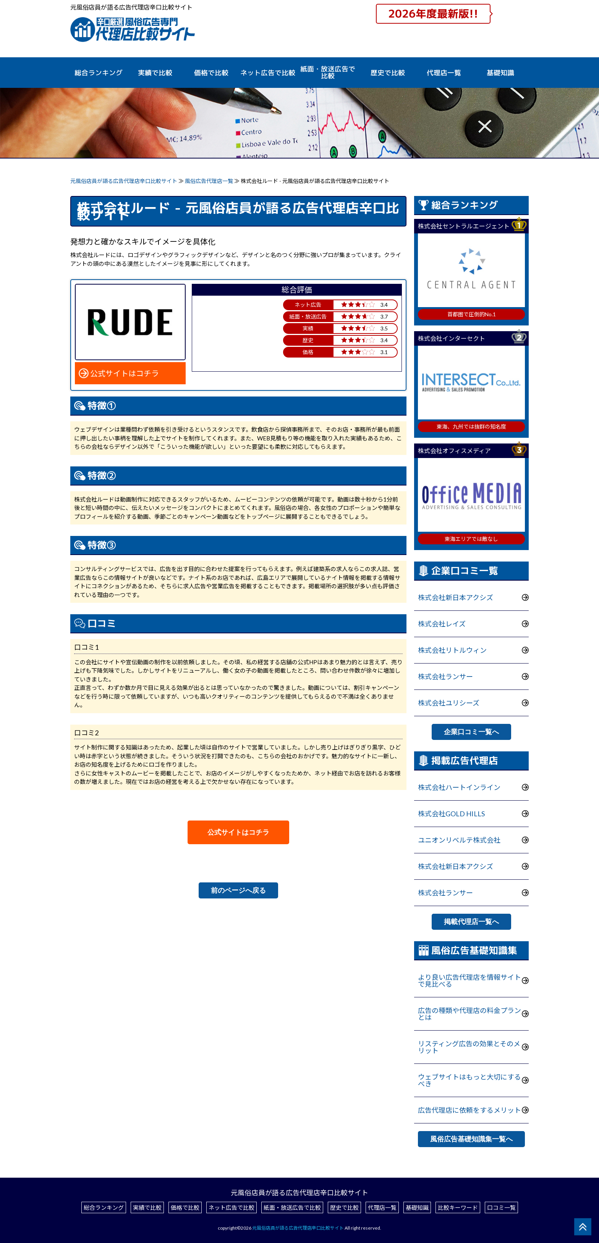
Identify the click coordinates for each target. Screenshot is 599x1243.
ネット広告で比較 (231, 1207)
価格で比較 (211, 73)
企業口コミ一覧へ (471, 732)
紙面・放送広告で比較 (292, 1207)
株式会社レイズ (442, 624)
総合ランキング (98, 73)
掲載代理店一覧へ (471, 922)
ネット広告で (267, 73)
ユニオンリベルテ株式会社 (459, 840)
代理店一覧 (444, 73)
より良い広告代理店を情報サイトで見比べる (469, 980)
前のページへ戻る (238, 890)
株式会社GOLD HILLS (451, 813)
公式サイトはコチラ (124, 373)
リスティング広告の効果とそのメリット (469, 1047)
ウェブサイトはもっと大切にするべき (469, 1080)
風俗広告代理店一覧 (209, 181)
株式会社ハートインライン (459, 787)
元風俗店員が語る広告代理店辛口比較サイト (123, 181)
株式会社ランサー (445, 676)
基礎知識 (500, 73)
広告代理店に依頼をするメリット (469, 1110)
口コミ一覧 (501, 1207)
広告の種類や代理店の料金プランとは (469, 1013)
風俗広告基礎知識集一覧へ (471, 1139)
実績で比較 (155, 73)
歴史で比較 (388, 73)
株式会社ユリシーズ (448, 703)
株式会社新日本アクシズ (455, 597)
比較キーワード (458, 1207)
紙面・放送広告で (327, 72)
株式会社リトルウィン (452, 650)
